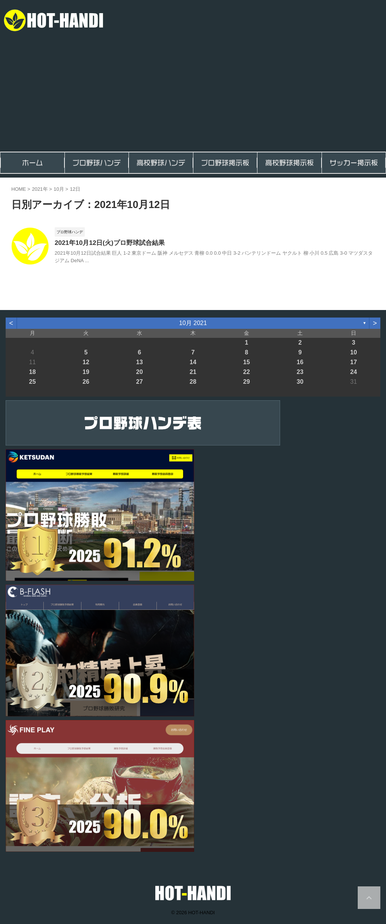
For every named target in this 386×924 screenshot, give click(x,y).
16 (300, 363)
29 (246, 382)
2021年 (40, 189)
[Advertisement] (193, 95)
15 (246, 363)
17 (353, 363)
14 (193, 363)
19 (86, 372)
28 (193, 382)
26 (86, 382)
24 (353, 372)
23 (300, 372)
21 (193, 372)
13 (139, 363)
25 (32, 382)
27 (139, 382)
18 (32, 372)
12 (86, 363)
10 (353, 353)
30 (300, 382)
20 (139, 372)
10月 (59, 189)
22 (246, 372)
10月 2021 (193, 324)
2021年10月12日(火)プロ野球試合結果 (106, 243)
